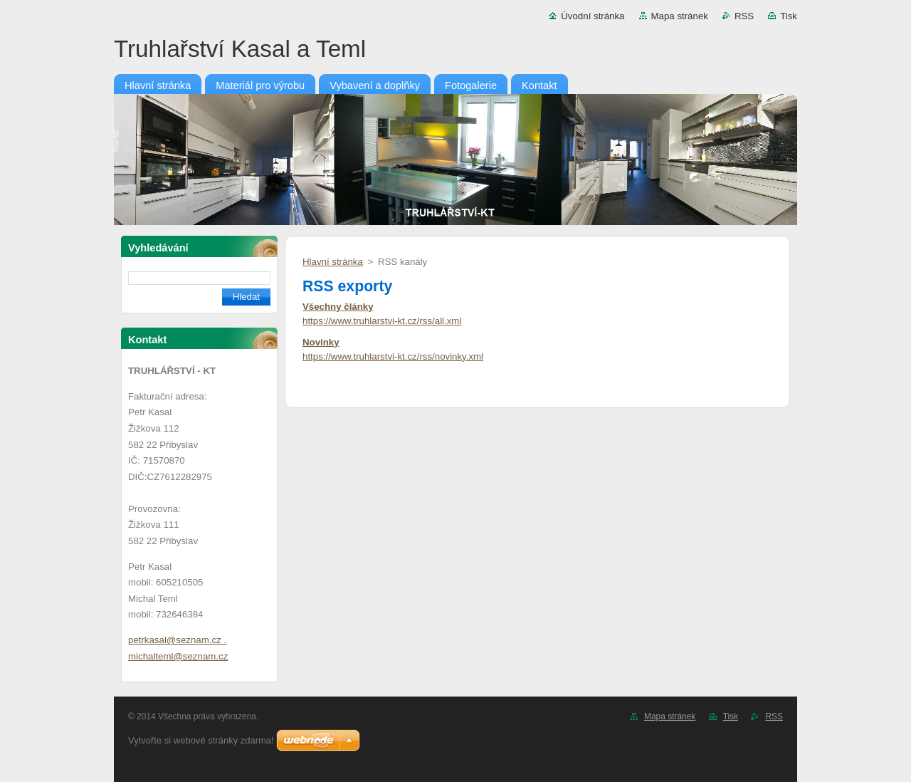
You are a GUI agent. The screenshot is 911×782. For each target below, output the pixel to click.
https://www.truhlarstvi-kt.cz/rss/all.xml (381, 321)
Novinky (320, 342)
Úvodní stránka (592, 16)
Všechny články (338, 306)
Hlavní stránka (332, 261)
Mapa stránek (679, 16)
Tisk (788, 16)
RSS (744, 16)
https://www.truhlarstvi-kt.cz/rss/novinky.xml (392, 356)
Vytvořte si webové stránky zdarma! (201, 740)
